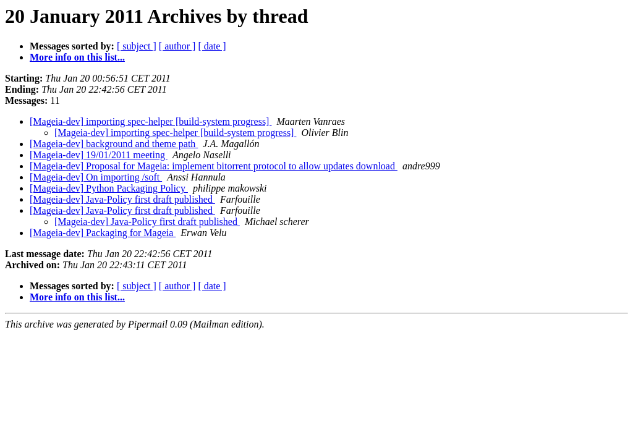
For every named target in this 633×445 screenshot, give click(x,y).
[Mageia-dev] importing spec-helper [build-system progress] (150, 121)
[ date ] (212, 46)
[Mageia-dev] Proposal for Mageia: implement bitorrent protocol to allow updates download (213, 166)
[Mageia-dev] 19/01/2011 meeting (99, 155)
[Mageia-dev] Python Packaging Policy (109, 188)
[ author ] (177, 46)
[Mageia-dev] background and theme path (114, 143)
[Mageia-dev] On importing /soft (96, 177)
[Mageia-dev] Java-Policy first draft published (122, 199)
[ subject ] (136, 46)
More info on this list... (77, 57)
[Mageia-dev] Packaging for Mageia (103, 232)
